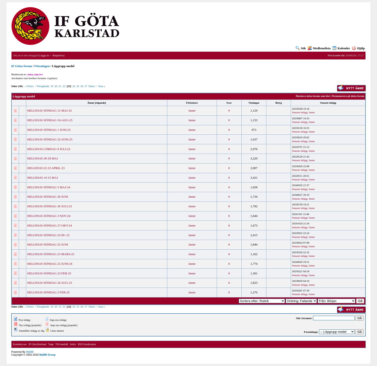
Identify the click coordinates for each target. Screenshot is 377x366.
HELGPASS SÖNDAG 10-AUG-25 (49, 120)
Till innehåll (61, 344)
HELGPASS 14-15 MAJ (42, 177)
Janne (191, 110)
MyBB (29, 351)
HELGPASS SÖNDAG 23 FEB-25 (49, 273)
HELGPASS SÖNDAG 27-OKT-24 (49, 225)
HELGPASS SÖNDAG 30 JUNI (47, 196)
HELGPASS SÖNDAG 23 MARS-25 (50, 254)
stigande (100, 102)
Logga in (44, 55)
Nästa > (92, 86)
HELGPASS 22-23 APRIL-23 (46, 168)
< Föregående (42, 86)
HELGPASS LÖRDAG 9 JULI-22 (48, 149)
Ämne (90, 102)
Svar (229, 102)
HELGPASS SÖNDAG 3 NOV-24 (48, 216)
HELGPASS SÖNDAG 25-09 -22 (48, 235)
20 (56, 86)
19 (51, 86)
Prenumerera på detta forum (348, 96)
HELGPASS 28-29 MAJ (42, 158)
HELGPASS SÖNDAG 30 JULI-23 (49, 206)
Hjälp (358, 48)
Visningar (253, 102)
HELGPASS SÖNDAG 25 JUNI (47, 244)
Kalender (341, 48)
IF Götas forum (21, 66)
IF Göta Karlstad (37, 344)
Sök (301, 48)
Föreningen (42, 66)
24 (73, 86)
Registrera (58, 55)
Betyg (278, 102)
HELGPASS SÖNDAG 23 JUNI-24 (49, 263)
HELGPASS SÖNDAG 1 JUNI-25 (48, 130)
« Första (29, 86)
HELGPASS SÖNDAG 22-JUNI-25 (49, 139)
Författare (192, 102)
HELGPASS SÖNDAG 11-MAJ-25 (49, 110)
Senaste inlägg (328, 102)
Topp (50, 344)
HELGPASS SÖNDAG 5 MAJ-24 (48, 187)
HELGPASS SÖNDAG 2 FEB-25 (48, 292)
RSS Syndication (87, 344)
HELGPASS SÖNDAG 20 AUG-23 (49, 282)
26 (82, 86)
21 (60, 86)
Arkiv (73, 344)
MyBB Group (47, 354)
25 (77, 86)
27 (86, 86)
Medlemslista (319, 48)
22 (64, 86)
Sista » (101, 86)
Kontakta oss (20, 344)
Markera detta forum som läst (313, 96)
